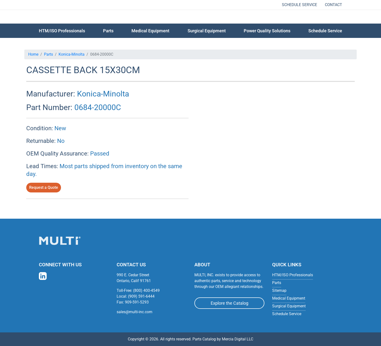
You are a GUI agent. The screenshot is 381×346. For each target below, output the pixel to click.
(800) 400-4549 (146, 290)
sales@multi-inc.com (134, 312)
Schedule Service (299, 4)
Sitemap (279, 290)
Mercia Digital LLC (237, 339)
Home (33, 54)
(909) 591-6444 (141, 296)
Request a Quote (43, 187)
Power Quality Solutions (267, 30)
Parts (48, 54)
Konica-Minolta (72, 54)
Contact (333, 4)
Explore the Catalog (229, 303)
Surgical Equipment (207, 30)
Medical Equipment (150, 30)
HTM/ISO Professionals (62, 30)
